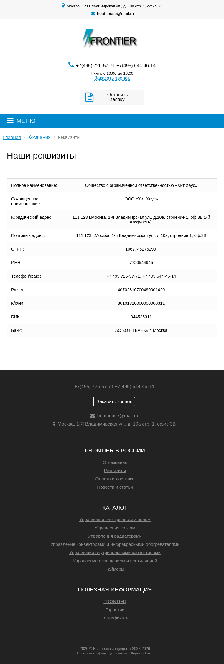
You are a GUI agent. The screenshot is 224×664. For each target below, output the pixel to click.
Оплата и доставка (115, 478)
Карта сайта (140, 653)
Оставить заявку (117, 97)
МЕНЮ (26, 121)
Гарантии (114, 609)
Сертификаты (115, 617)
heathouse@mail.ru (115, 13)
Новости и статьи (115, 487)
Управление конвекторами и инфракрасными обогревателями (114, 544)
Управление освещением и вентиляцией (115, 560)
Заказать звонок (112, 77)
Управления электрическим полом (115, 519)
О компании (115, 462)
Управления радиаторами (115, 535)
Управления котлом (115, 527)
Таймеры (115, 568)
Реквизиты (115, 470)
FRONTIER (114, 601)
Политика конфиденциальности (102, 653)
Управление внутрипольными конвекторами (115, 552)
